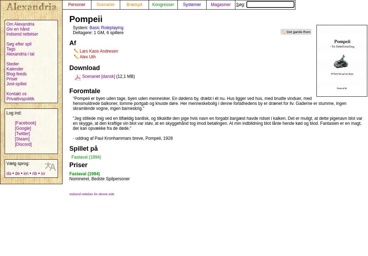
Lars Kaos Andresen (99, 51)
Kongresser (163, 4)
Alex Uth (88, 56)
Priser (11, 78)
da (8, 173)
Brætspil (134, 4)
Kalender (14, 68)
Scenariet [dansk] (98, 76)
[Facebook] (25, 123)
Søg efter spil (19, 44)
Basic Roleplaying (106, 27)
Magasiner (221, 4)
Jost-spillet (16, 83)
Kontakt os (16, 93)
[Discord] (23, 144)
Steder (12, 64)
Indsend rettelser (22, 34)
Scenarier (105, 4)
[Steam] (22, 139)
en (25, 173)
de (17, 173)
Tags (10, 49)
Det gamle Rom (298, 32)
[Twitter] (22, 133)
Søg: (265, 4)
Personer (77, 4)
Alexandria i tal (20, 54)
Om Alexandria (20, 24)
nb (34, 173)
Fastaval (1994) (86, 157)
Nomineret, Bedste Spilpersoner (99, 178)
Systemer (192, 4)
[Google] (23, 128)
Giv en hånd (18, 29)
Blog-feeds (16, 73)
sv (43, 173)
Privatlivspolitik (20, 98)
